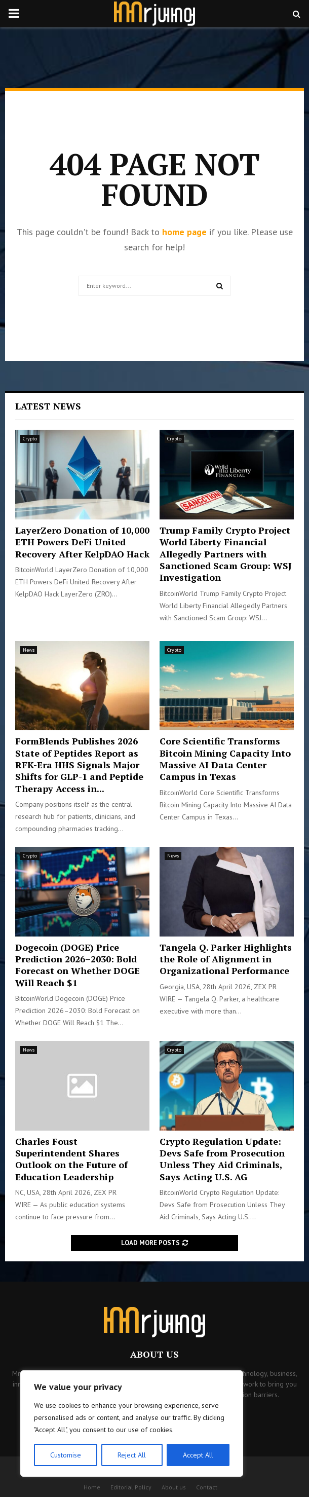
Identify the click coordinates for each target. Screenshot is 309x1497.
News (28, 650)
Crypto (30, 438)
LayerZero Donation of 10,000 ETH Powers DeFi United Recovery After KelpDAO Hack (82, 542)
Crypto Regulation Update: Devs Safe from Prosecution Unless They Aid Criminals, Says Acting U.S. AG (222, 1159)
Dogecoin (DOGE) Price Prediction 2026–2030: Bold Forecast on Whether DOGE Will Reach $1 (77, 965)
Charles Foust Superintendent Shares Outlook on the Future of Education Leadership (71, 1159)
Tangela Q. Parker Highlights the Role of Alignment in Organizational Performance (226, 959)
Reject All (132, 1454)
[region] (131, 1423)
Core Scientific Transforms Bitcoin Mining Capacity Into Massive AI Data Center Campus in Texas (225, 758)
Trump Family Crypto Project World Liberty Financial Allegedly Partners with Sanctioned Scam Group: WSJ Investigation (226, 554)
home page (184, 232)
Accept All (198, 1454)
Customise (65, 1454)
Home (92, 1487)
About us (174, 1487)
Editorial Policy (130, 1487)
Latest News (48, 406)
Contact (206, 1487)
